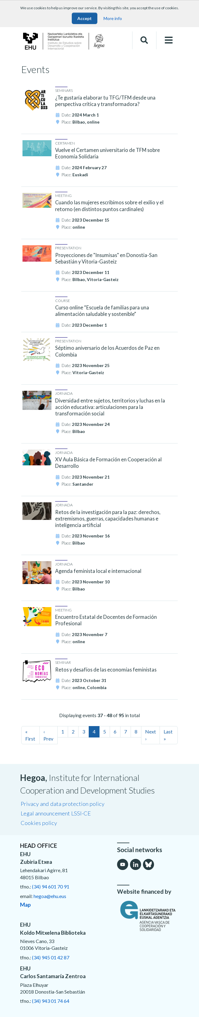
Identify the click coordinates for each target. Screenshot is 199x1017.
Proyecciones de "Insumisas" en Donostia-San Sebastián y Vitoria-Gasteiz (106, 258)
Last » (168, 735)
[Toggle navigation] (168, 40)
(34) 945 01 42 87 (50, 957)
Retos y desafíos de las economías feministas (105, 669)
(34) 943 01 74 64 (50, 1001)
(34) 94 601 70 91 (50, 886)
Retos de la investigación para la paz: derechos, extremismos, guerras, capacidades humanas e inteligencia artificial (107, 518)
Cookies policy (39, 822)
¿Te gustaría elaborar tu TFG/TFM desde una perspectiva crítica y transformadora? (105, 101)
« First (30, 735)
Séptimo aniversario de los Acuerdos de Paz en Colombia (107, 351)
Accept (84, 18)
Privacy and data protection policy (62, 803)
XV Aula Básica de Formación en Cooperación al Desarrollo (108, 462)
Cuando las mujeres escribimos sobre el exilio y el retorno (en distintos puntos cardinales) (109, 205)
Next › (150, 735)
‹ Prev (48, 735)
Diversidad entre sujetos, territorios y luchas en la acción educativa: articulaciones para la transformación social (110, 407)
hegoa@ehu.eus (50, 896)
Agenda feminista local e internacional (98, 571)
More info (113, 18)
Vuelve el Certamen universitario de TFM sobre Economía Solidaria (107, 153)
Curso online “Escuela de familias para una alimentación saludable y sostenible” (102, 310)
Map (25, 904)
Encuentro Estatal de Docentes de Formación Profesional (106, 620)
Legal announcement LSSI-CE (56, 813)
